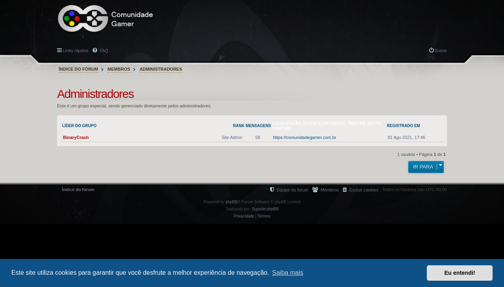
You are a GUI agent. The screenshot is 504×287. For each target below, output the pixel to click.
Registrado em (403, 126)
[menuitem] (360, 190)
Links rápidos (76, 50)
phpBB (231, 202)
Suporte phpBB (265, 209)
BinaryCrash (76, 137)
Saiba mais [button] (287, 272)
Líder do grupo (79, 126)
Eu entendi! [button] (460, 273)
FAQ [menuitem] (103, 50)
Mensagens (258, 126)
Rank (239, 126)
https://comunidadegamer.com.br (304, 137)
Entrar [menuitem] (441, 50)
